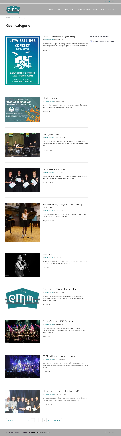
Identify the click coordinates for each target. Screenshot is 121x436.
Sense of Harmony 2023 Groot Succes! (60, 321)
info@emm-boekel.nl (43, 432)
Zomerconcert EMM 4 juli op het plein (59, 289)
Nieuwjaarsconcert (51, 134)
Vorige (11, 420)
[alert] (102, 41)
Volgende (56, 420)
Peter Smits (48, 254)
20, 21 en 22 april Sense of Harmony (59, 356)
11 (49, 420)
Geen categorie (49, 40)
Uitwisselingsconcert (52, 98)
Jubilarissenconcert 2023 (54, 169)
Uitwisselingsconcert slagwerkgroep (59, 36)
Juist (33, 432)
